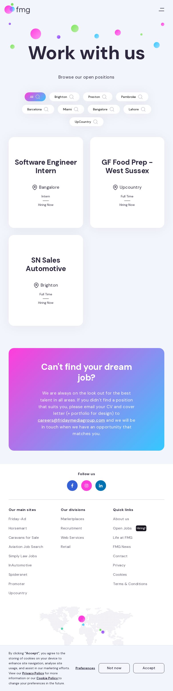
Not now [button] (114, 668)
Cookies (120, 574)
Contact (120, 556)
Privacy (119, 565)
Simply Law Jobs (23, 556)
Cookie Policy (47, 678)
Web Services (72, 537)
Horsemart (18, 528)
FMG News (122, 546)
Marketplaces (72, 519)
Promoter (17, 584)
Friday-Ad (17, 519)
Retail (65, 546)
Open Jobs (122, 528)
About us (121, 519)
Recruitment (71, 528)
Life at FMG (123, 537)
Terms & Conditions (130, 584)
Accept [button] (149, 668)
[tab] (35, 96)
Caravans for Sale (24, 537)
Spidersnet (18, 574)
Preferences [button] (85, 668)
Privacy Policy (33, 673)
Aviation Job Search (26, 546)
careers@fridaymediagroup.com (71, 420)
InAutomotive (20, 565)
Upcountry (18, 593)
